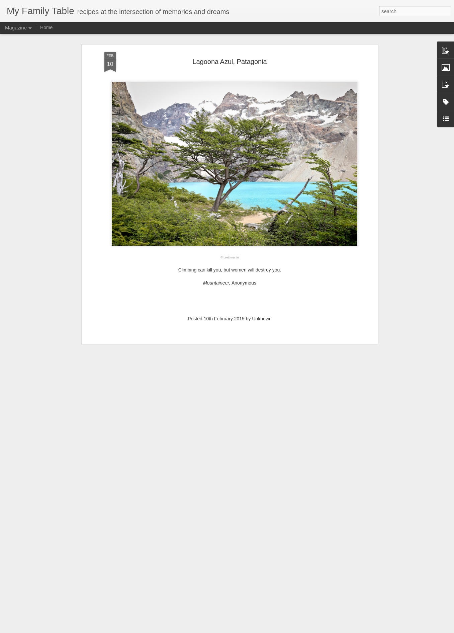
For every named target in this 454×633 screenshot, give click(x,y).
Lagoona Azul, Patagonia (229, 45)
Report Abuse (267, 629)
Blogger (248, 629)
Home (46, 27)
